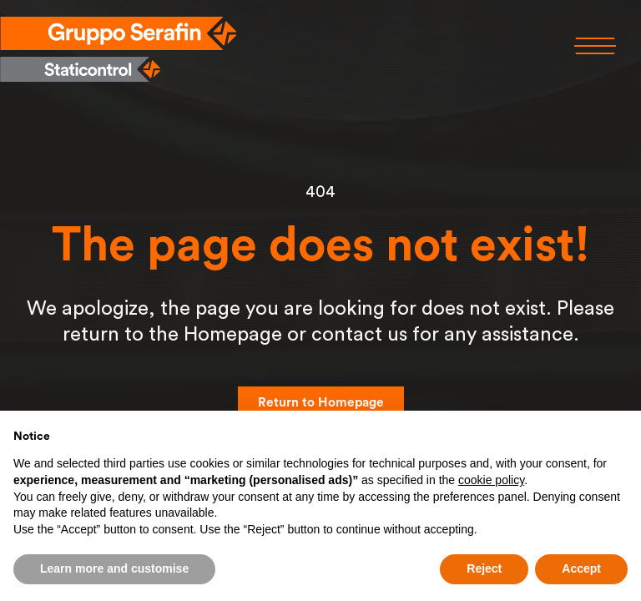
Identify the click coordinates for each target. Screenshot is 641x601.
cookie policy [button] (491, 480)
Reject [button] (484, 568)
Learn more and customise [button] (114, 568)
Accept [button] (581, 568)
